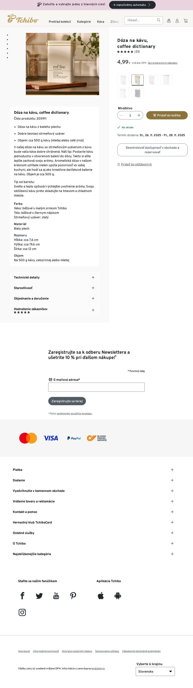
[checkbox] (123, 80)
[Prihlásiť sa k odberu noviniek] (67, 401)
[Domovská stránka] (23, 18)
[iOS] (100, 597)
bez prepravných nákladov (163, 62)
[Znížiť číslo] (121, 115)
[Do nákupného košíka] (186, 22)
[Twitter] (39, 597)
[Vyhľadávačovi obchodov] (169, 23)
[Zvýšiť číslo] (139, 115)
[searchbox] (141, 20)
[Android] (117, 597)
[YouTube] (56, 597)
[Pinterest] (73, 597)
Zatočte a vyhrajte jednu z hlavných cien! (74, 4)
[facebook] (22, 597)
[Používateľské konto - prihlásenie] (177, 23)
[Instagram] (22, 614)
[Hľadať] (159, 20)
